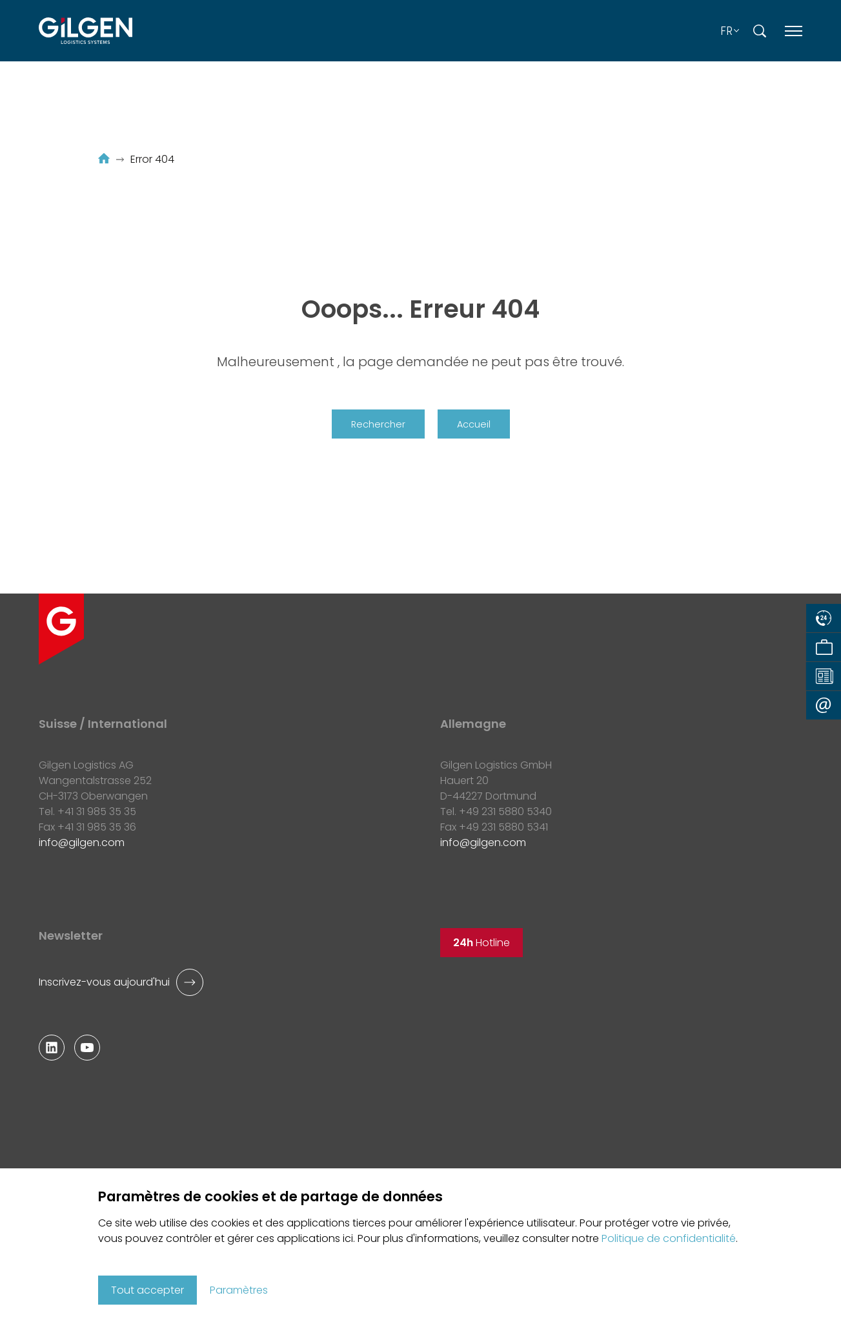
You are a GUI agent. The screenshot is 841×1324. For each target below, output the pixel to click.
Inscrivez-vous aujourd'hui (104, 982)
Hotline (481, 942)
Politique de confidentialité (669, 1238)
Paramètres (239, 1290)
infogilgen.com (82, 842)
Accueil (474, 424)
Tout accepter (147, 1290)
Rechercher (378, 424)
